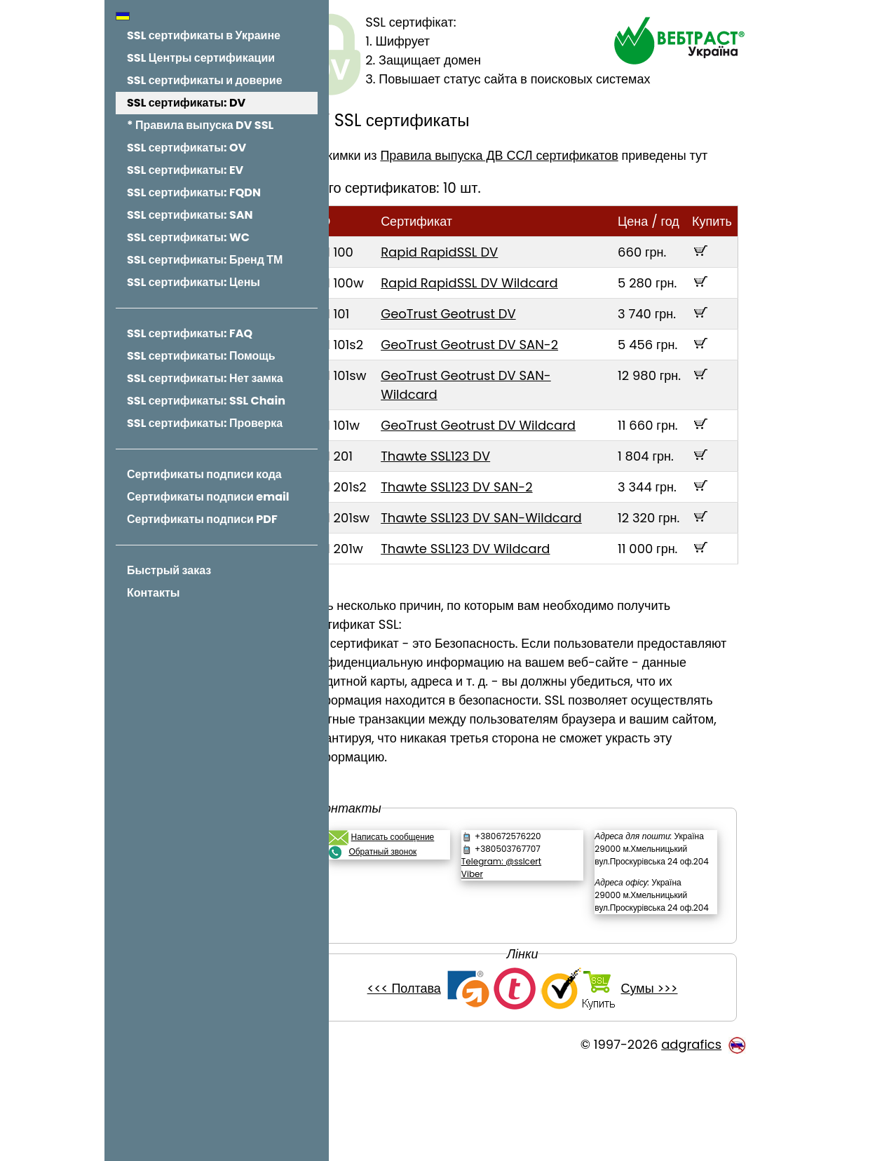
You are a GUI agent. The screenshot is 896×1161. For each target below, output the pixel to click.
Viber (499, 931)
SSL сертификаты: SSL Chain (206, 401)
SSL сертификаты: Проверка (205, 423)
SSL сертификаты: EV (185, 170)
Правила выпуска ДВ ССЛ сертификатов (539, 155)
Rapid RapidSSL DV (479, 271)
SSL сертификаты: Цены (193, 282)
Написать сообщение (433, 893)
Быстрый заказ (169, 570)
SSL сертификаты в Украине (203, 35)
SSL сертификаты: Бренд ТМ (205, 260)
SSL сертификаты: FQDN (194, 192)
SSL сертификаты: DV (186, 103)
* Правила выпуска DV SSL (200, 125)
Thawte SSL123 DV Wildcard (505, 605)
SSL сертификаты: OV (186, 148)
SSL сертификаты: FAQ (189, 333)
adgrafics (691, 1139)
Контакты (153, 593)
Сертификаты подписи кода (204, 474)
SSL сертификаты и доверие (205, 80)
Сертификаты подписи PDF (202, 519)
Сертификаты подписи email (208, 497)
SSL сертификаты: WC (188, 237)
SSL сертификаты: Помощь (201, 356)
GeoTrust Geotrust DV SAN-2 (510, 363)
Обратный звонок (423, 908)
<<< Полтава (424, 1083)
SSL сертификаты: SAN (190, 215)
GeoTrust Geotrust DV (489, 332)
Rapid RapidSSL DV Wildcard (510, 302)
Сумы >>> (669, 1083)
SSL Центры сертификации (201, 58)
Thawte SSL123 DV (476, 494)
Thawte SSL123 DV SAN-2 (497, 525)
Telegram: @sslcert (528, 918)
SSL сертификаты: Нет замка (205, 378)
